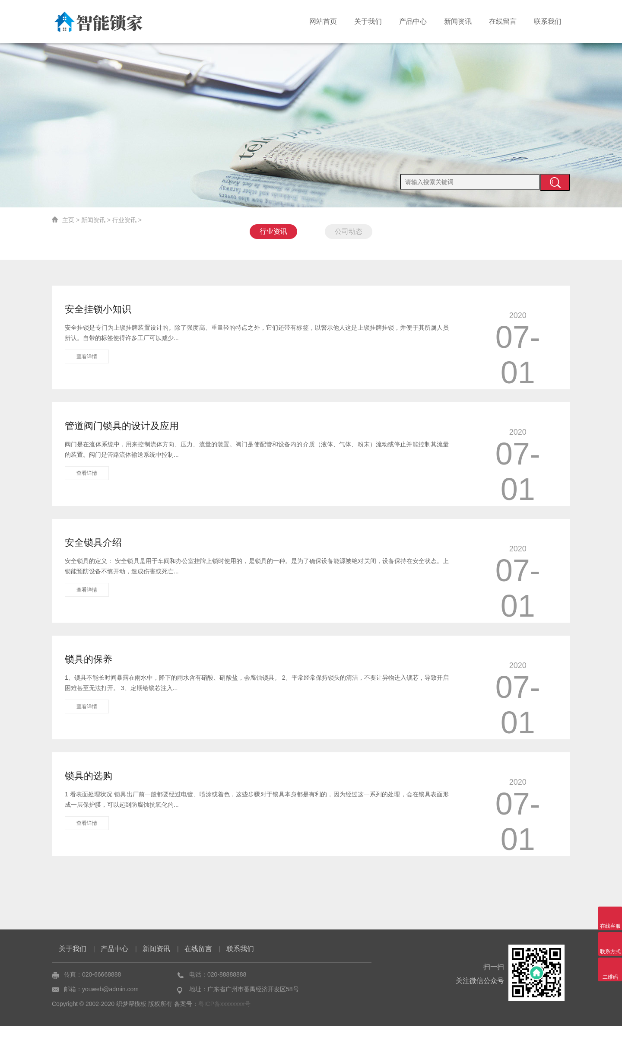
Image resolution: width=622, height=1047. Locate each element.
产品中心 (413, 21)
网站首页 (323, 21)
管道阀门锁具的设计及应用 (122, 425)
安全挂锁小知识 (98, 309)
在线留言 (503, 21)
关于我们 (368, 21)
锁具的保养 (88, 659)
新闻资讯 (458, 21)
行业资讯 (124, 219)
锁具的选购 (88, 775)
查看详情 (86, 356)
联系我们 (548, 21)
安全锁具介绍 (93, 542)
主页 (68, 219)
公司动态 (348, 231)
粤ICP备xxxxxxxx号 (224, 1024)
